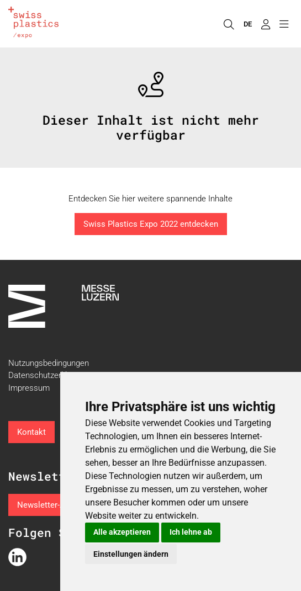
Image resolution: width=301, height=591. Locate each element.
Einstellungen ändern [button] (130, 554)
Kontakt (31, 432)
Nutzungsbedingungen (48, 363)
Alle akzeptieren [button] (122, 532)
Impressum (29, 388)
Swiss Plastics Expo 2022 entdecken (150, 224)
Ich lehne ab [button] (191, 532)
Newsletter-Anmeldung (59, 505)
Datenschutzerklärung (47, 375)
